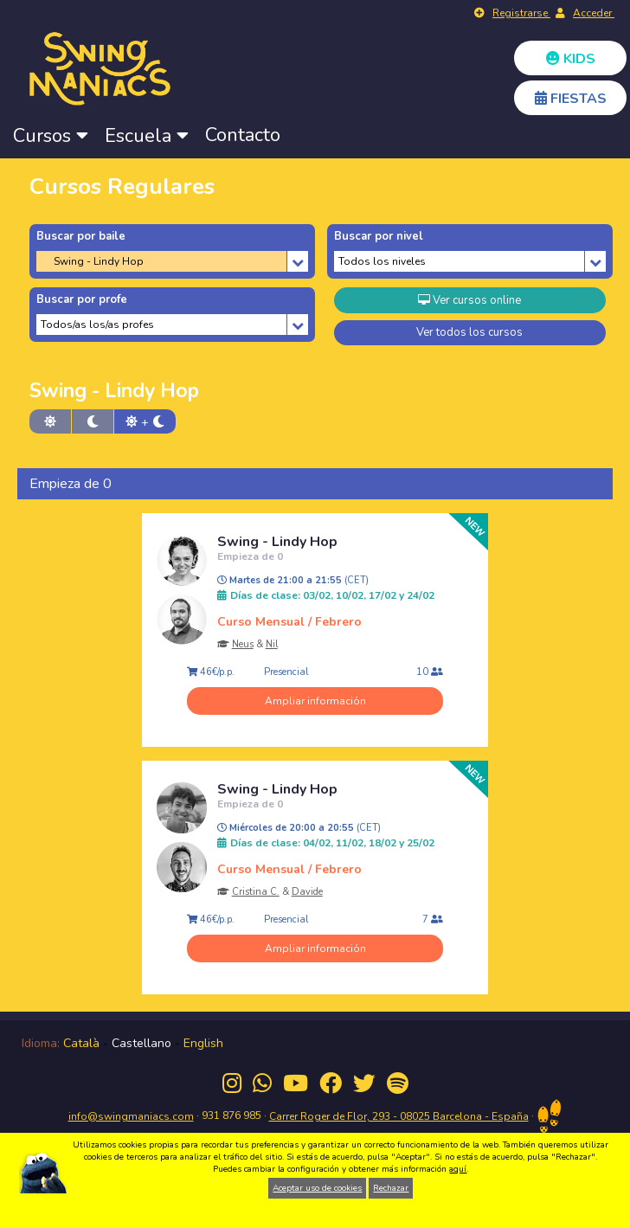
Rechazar (390, 1188)
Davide (307, 891)
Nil (272, 644)
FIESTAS (571, 98)
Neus (243, 644)
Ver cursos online (469, 300)
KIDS (570, 58)
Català (81, 1043)
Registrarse (521, 13)
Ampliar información (315, 701)
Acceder (593, 13)
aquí (457, 1169)
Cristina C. (256, 891)
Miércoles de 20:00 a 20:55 (299, 828)
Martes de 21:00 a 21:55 (293, 581)
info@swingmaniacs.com (131, 1116)
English (203, 1043)
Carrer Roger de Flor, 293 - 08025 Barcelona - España (399, 1116)
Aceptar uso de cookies (317, 1188)
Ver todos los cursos (469, 332)
